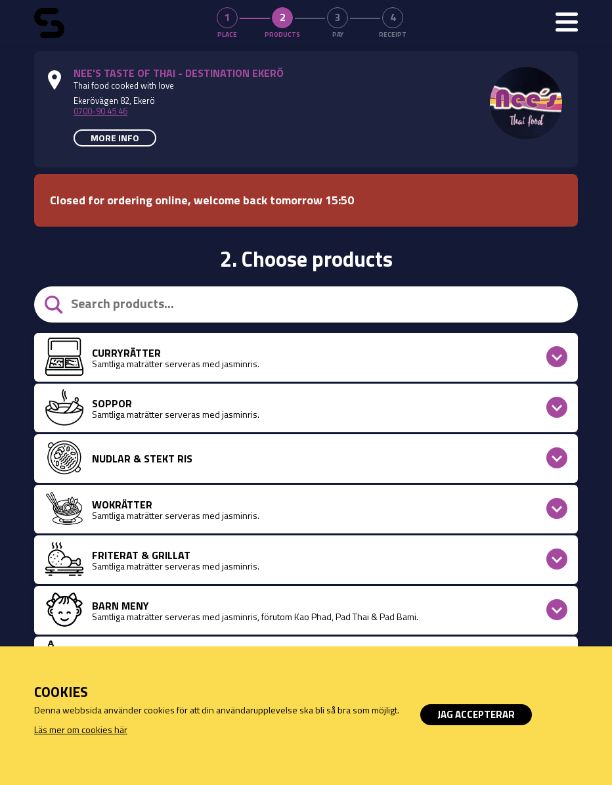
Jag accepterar (476, 714)
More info (115, 138)
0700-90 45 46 (100, 111)
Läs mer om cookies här (80, 729)
